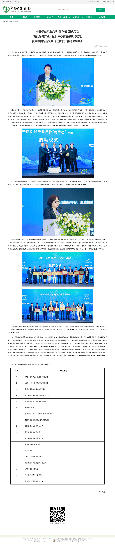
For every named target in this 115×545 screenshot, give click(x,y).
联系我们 (96, 1)
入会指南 (90, 1)
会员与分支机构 (63, 17)
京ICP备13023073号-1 (80, 541)
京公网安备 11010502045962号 (64, 541)
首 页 (11, 17)
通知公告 (50, 17)
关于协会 (24, 17)
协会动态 (17, 21)
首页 (11, 21)
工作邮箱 (103, 1)
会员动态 (76, 17)
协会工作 (37, 17)
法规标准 (102, 17)
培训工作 (89, 17)
